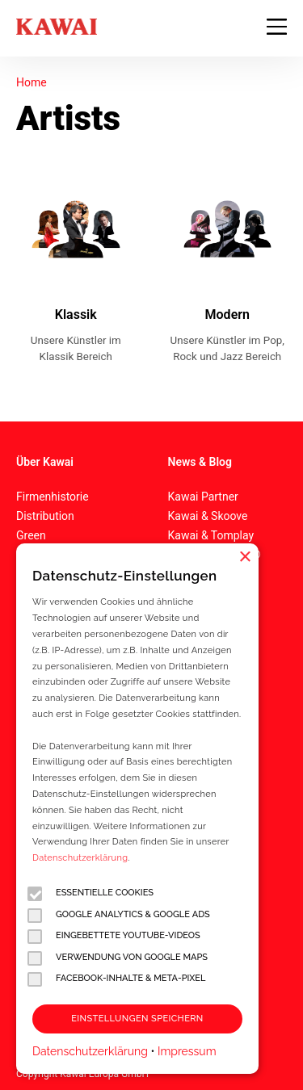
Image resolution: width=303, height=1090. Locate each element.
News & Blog (200, 461)
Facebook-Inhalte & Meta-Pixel (116, 979)
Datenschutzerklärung (80, 858)
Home (31, 82)
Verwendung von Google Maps (117, 958)
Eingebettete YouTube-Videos (113, 936)
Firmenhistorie (52, 496)
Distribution (45, 515)
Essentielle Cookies (90, 893)
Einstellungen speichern (137, 1018)
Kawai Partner (203, 496)
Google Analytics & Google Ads (118, 915)
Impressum (187, 1051)
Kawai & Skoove (208, 515)
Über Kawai (45, 461)
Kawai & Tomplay (211, 535)
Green (31, 535)
